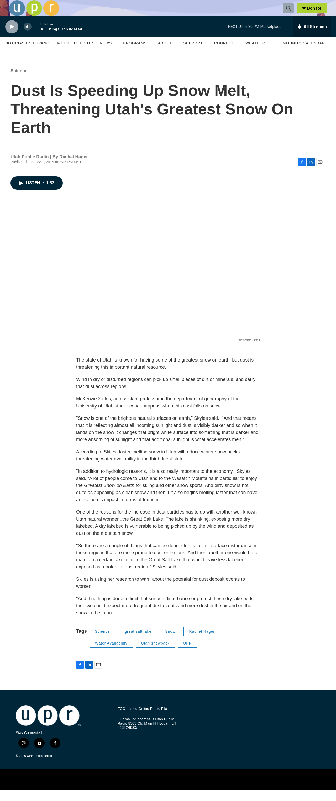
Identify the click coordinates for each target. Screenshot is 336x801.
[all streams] (312, 38)
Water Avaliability (111, 654)
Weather (255, 55)
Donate (317, 14)
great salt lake (138, 643)
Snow (170, 643)
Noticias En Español (28, 55)
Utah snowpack (155, 654)
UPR (187, 654)
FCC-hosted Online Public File (142, 720)
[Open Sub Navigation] (116, 55)
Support (193, 55)
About (165, 55)
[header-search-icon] (291, 14)
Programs (135, 55)
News (106, 55)
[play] (12, 38)
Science (18, 82)
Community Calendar (301, 55)
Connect (224, 55)
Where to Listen (75, 55)
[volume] (27, 38)
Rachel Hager (202, 643)
